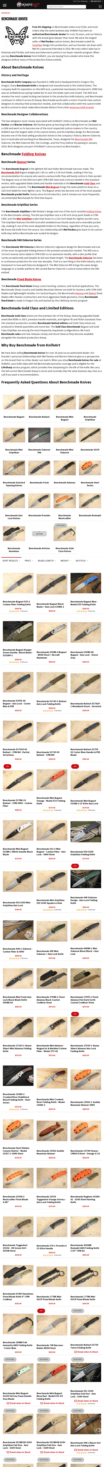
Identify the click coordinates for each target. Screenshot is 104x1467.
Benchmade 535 (10, 172)
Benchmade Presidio (39, 515)
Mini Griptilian (24, 219)
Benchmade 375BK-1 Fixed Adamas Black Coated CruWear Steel (51, 999)
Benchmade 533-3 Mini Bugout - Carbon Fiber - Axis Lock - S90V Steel (51, 851)
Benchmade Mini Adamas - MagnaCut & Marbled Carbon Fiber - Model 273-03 (52, 1048)
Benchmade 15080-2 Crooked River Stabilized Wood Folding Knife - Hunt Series (16, 1098)
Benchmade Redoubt (90, 515)
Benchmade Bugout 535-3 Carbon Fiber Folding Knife (17, 603)
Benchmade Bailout (39, 417)
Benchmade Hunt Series (90, 484)
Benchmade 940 (83, 139)
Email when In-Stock (88, 1352)
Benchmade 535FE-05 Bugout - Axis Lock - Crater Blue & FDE (17, 703)
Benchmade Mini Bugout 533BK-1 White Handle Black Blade (18, 851)
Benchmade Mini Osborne (64, 451)
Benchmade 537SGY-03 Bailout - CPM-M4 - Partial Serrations (16, 752)
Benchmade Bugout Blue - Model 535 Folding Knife (84, 603)
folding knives (93, 211)
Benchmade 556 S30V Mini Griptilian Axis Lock (16, 904)
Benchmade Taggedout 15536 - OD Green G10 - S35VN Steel (15, 1248)
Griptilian (37, 45)
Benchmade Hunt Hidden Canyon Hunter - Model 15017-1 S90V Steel (16, 1150)
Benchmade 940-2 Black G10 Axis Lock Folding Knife (86, 1444)
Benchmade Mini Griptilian (14, 451)
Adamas (79, 293)
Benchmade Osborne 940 (39, 451)
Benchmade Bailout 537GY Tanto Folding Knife (84, 1346)
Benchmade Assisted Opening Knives (14, 484)
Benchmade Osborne (80, 258)
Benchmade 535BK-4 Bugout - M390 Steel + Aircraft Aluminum (52, 655)
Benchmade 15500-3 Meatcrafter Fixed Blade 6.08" (15, 1199)
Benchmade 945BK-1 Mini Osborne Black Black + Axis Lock (85, 951)
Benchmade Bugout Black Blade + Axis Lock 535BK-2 (50, 605)
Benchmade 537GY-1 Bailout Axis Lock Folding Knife (51, 703)
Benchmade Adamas (64, 482)
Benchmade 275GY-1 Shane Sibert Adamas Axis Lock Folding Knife (85, 1048)
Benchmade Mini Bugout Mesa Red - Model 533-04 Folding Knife (50, 1396)
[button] (5, 4)
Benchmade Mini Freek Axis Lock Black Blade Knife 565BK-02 (17, 999)
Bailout (93, 293)
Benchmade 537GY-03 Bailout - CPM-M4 (48, 754)
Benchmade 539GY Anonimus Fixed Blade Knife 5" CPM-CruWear (18, 1296)
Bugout (22, 162)
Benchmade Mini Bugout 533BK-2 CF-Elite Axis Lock (84, 802)
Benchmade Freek (39, 482)
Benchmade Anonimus (14, 550)
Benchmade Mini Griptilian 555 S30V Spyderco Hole (51, 902)
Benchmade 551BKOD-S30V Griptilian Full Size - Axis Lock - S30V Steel (17, 1445)
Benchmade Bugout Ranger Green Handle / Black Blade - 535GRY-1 (18, 652)
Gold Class (89, 183)
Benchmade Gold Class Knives (65, 550)
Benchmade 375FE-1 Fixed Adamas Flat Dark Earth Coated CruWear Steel (84, 999)
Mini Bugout (52, 187)
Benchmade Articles (39, 548)
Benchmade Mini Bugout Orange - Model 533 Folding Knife (51, 800)
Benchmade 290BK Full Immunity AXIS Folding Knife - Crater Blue (17, 1345)
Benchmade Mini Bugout (64, 418)
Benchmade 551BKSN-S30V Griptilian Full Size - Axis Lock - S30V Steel (51, 1445)
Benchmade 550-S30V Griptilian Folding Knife (83, 853)
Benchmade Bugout (14, 417)
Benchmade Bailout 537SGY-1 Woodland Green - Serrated (86, 705)
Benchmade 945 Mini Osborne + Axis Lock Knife (50, 953)
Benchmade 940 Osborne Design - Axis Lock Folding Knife (84, 900)
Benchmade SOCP (90, 449)
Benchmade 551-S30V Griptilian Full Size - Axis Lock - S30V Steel (83, 1393)
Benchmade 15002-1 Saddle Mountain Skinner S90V (85, 1104)
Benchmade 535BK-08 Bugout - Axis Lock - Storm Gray (84, 655)
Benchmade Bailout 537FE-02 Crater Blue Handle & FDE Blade (85, 752)
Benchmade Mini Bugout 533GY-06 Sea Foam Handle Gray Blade (17, 1396)
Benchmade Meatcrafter (64, 517)
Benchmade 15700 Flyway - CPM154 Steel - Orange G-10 (85, 1152)
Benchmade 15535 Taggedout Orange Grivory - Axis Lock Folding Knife (51, 1199)
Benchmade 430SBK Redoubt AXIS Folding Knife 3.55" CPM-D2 (85, 1248)
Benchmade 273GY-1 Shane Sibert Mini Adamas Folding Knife (17, 1048)
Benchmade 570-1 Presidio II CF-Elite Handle (52, 1247)
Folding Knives (34, 154)
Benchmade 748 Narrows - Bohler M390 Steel (50, 1347)
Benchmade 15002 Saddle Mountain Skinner (50, 1152)
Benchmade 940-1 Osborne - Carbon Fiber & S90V (18, 950)
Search (85, 7)
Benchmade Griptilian (90, 418)
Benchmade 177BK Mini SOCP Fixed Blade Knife (49, 1298)
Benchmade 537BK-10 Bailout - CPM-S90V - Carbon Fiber (17, 803)
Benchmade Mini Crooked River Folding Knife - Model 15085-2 (51, 1102)
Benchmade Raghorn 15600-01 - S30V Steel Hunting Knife (85, 1199)
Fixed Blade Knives (29, 279)
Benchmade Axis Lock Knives (14, 517)
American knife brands (82, 107)
